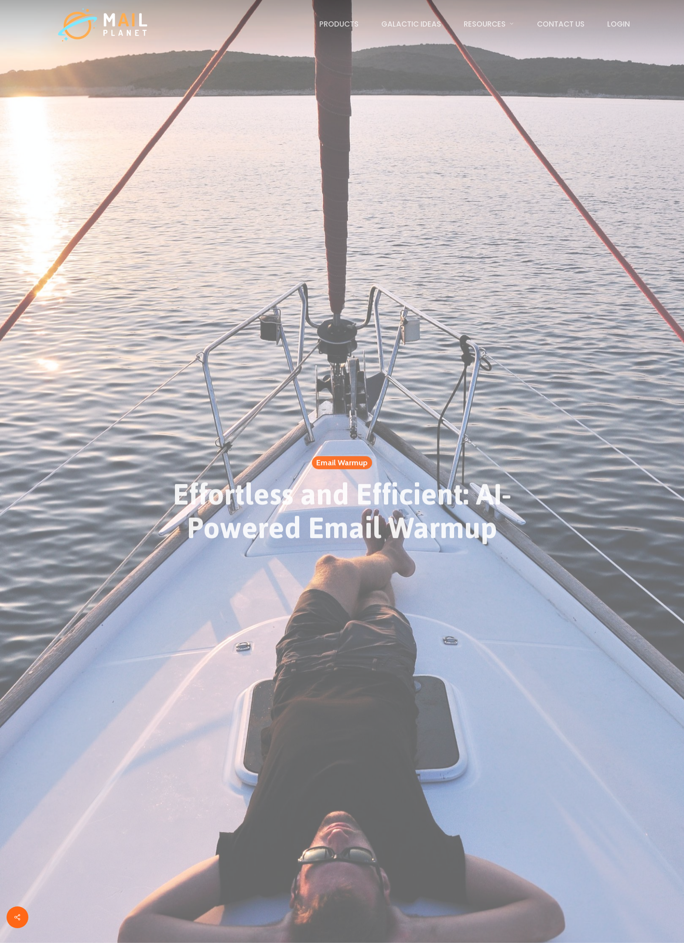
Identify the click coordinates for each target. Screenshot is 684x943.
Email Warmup (342, 464)
